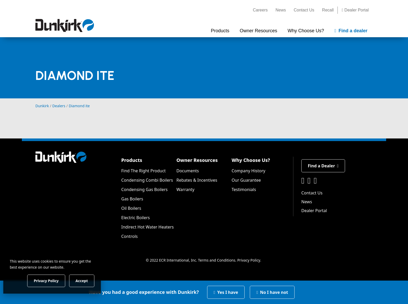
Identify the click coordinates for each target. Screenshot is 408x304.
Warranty (185, 189)
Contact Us (304, 10)
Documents (187, 171)
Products (131, 160)
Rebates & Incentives (196, 180)
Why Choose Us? (251, 160)
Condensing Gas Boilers (144, 189)
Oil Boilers (131, 208)
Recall (328, 10)
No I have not (272, 292)
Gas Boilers (132, 199)
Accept (89, 280)
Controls (129, 236)
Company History (248, 171)
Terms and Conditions (216, 260)
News (281, 10)
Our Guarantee (246, 180)
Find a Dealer (323, 166)
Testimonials (244, 189)
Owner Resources (197, 160)
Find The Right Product (143, 171)
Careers (260, 10)
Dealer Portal (355, 10)
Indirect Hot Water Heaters (147, 227)
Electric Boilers (135, 217)
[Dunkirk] (64, 25)
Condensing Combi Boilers (147, 180)
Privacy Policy (248, 260)
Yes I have (226, 292)
